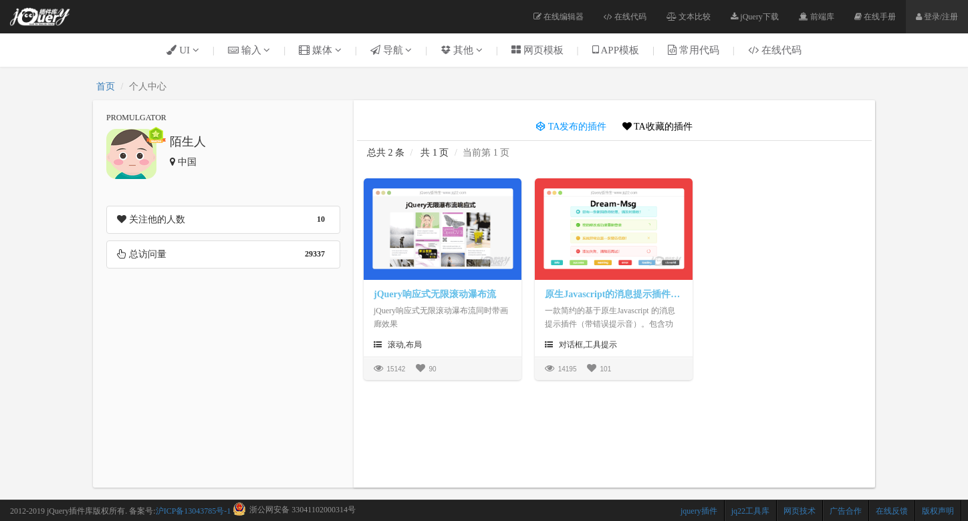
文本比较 (689, 16)
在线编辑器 (558, 16)
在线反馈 (892, 511)
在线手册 (875, 16)
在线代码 (625, 16)
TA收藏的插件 (657, 127)
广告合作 (846, 511)
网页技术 (799, 511)
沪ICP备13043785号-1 (193, 511)
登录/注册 (937, 16)
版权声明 (938, 511)
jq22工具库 (750, 511)
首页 (105, 86)
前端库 (816, 16)
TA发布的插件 (571, 127)
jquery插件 (699, 511)
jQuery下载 (754, 16)
